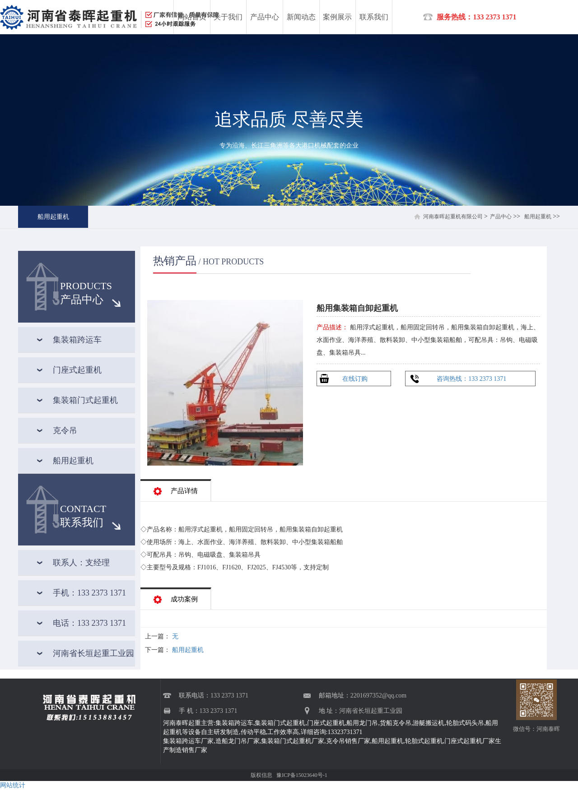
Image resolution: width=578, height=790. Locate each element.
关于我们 (228, 17)
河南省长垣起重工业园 (93, 653)
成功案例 (176, 596)
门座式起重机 (77, 369)
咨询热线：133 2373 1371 (471, 378)
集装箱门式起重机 (85, 400)
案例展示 (337, 17)
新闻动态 (301, 17)
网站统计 (12, 785)
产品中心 (264, 17)
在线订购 (355, 378)
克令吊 (65, 430)
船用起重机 (53, 216)
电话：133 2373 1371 (89, 623)
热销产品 (174, 261)
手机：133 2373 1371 (89, 592)
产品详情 (176, 488)
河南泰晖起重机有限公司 (453, 216)
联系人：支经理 (81, 562)
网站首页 (191, 17)
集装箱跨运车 (77, 339)
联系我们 (373, 17)
